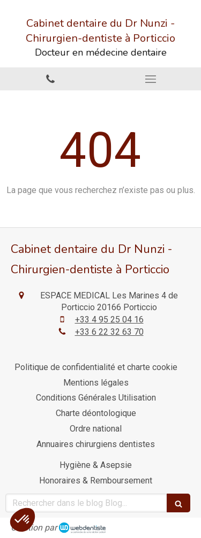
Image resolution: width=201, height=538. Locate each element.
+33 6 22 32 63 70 (109, 332)
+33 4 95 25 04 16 (109, 319)
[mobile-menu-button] (151, 79)
